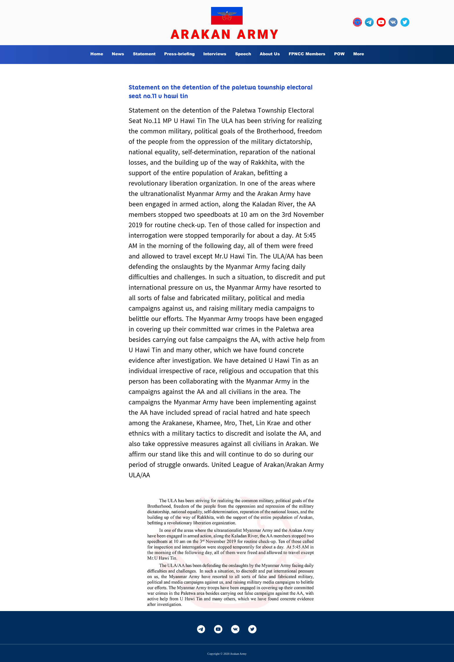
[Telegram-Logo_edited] (369, 22)
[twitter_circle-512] (404, 22)
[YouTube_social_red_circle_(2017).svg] (381, 22)
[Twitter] (252, 629)
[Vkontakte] (235, 629)
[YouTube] (218, 629)
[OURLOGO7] (357, 22)
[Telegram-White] (201, 629)
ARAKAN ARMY (225, 34)
